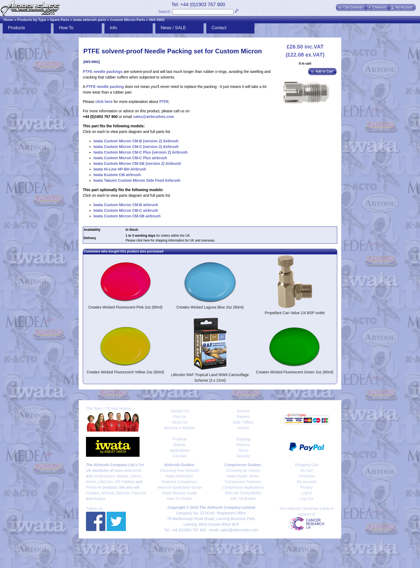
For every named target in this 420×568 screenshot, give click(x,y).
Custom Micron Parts (127, 20)
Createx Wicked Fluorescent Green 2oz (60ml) (294, 372)
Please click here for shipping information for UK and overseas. (170, 240)
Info (113, 27)
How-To (66, 27)
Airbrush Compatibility (243, 493)
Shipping (243, 439)
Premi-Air (94, 487)
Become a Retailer (179, 428)
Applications (180, 450)
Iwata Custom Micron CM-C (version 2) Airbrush (136, 146)
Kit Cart (306, 470)
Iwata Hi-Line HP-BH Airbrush (119, 169)
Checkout (306, 476)
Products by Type (31, 20)
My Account (306, 482)
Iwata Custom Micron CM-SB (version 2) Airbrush (137, 163)
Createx (92, 493)
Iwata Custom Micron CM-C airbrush (125, 210)
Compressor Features (243, 482)
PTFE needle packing (105, 86)
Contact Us (179, 411)
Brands (179, 445)
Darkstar (123, 493)
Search (164, 11)
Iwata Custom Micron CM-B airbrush (125, 205)
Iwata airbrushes (127, 470)
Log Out (306, 498)
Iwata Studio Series (243, 476)
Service (243, 411)
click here (104, 101)
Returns (243, 445)
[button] (351, 7)
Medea (122, 476)
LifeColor (105, 482)
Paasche (139, 493)
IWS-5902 (156, 20)
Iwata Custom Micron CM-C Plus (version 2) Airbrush (140, 152)
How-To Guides (180, 498)
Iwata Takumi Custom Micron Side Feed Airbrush (136, 180)
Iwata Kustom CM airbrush (117, 175)
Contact (219, 27)
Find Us (179, 416)
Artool (91, 482)
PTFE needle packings (103, 71)
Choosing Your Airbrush (179, 470)
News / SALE (173, 27)
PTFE (164, 101)
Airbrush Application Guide (180, 487)
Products (16, 27)
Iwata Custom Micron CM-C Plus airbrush (130, 158)
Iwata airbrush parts (89, 20)
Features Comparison (180, 482)
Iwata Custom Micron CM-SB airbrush (126, 216)
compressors (104, 476)
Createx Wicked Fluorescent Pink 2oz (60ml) (125, 307)
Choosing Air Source (243, 470)
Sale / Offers (243, 422)
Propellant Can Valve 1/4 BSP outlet (295, 313)
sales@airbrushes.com (153, 116)
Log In (306, 493)
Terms (243, 450)
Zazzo (135, 476)
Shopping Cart (307, 465)
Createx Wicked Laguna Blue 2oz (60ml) (209, 307)
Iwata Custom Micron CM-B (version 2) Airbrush (136, 141)
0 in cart (305, 63)
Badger (99, 498)
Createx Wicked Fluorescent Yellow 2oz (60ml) (125, 372)
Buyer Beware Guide (179, 493)
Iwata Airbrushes (180, 476)
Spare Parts (59, 20)
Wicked (107, 493)
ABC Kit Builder (243, 498)
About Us (180, 422)
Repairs (243, 416)
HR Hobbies (125, 482)
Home (8, 20)
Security (243, 456)
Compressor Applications (243, 487)
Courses (179, 456)
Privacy (307, 487)
